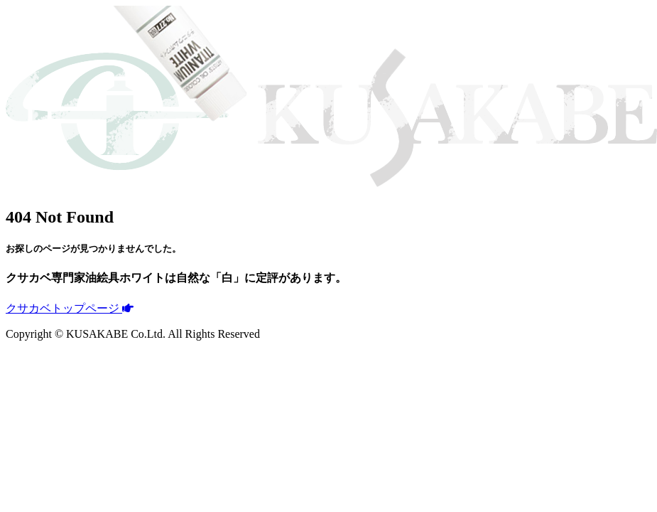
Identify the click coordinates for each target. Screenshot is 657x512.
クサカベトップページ (70, 308)
